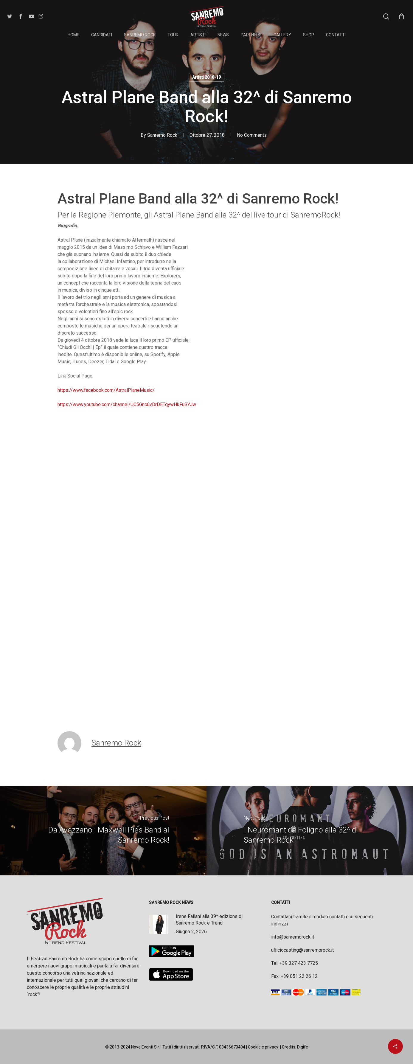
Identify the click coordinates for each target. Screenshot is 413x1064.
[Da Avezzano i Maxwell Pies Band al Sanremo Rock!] (103, 830)
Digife (302, 1047)
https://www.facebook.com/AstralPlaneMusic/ (106, 390)
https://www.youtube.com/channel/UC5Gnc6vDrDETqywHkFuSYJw (127, 404)
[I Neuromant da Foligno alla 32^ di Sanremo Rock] (309, 830)
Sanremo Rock (162, 135)
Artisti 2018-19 (206, 77)
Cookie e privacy (263, 1047)
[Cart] (401, 16)
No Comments (252, 135)
